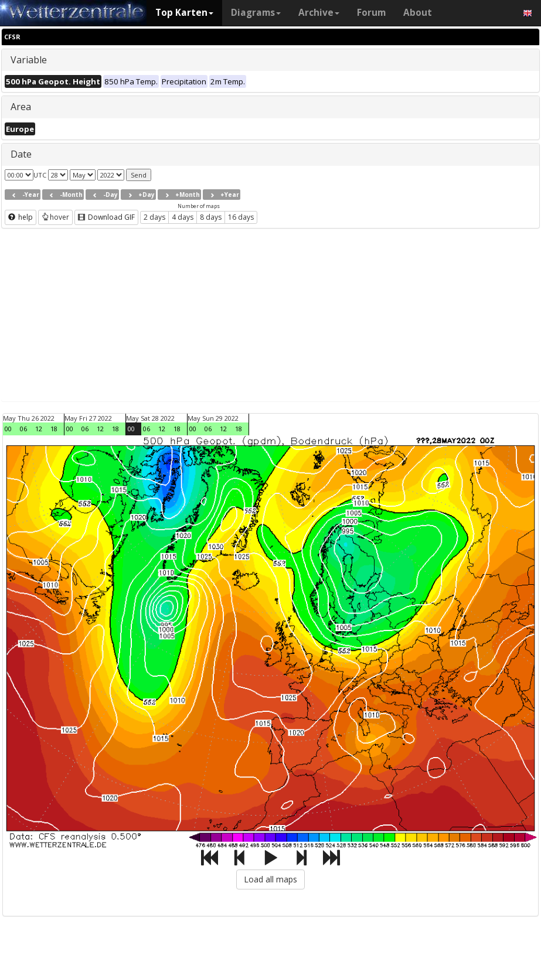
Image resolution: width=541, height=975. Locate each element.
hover (55, 217)
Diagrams (256, 12)
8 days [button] (211, 217)
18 (53, 428)
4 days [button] (182, 217)
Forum (371, 12)
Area (21, 106)
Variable (29, 59)
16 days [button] (241, 217)
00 (8, 428)
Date (21, 154)
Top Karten (184, 12)
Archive (318, 12)
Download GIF (106, 217)
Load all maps (270, 879)
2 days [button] (154, 217)
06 (23, 428)
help (20, 217)
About (417, 12)
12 (38, 428)
